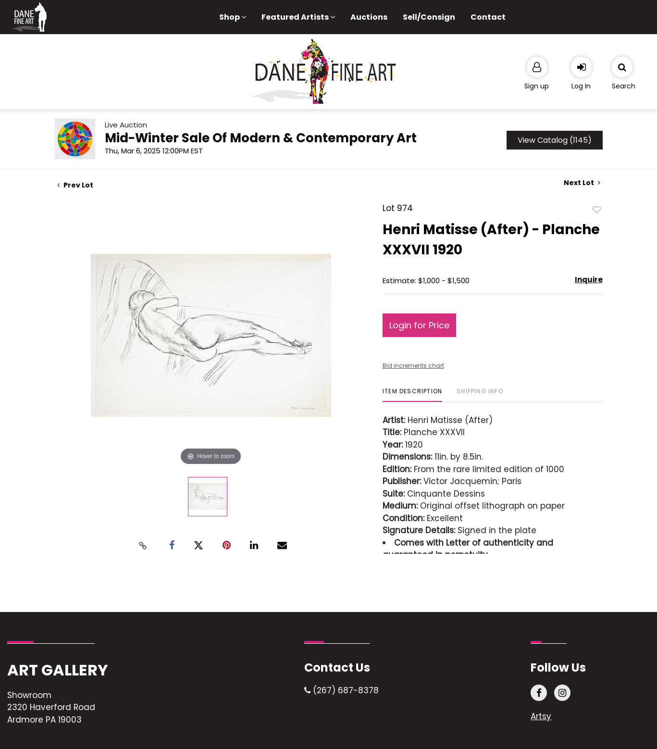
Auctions (368, 17)
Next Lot (582, 183)
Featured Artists (298, 17)
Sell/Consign (429, 17)
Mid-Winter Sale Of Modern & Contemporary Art (261, 138)
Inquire (589, 280)
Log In (581, 86)
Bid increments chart (413, 366)
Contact (488, 17)
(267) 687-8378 (341, 690)
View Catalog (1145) (555, 140)
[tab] (412, 395)
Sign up (536, 86)
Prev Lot (75, 185)
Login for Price (419, 325)
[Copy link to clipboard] (143, 545)
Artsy (541, 716)
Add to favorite (597, 209)
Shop (232, 17)
